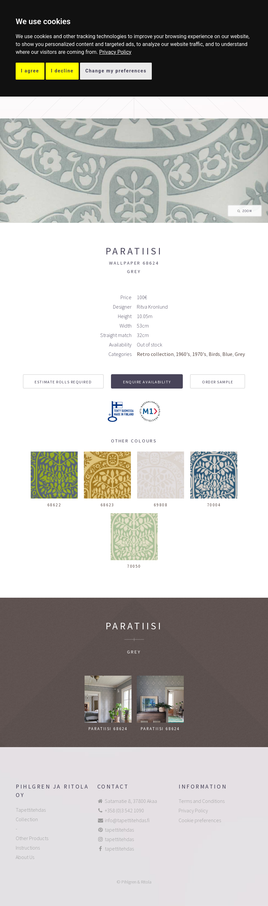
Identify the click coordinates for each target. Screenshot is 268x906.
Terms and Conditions (202, 801)
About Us (25, 857)
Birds (214, 354)
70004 (214, 504)
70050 (134, 566)
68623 (108, 504)
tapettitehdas (119, 829)
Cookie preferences (200, 820)
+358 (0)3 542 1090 (124, 810)
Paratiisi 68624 (107, 728)
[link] (115, 52)
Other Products (32, 838)
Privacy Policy (115, 52)
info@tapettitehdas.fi (127, 820)
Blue (227, 354)
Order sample (217, 381)
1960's (183, 354)
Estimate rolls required (63, 381)
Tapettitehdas (31, 809)
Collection (27, 819)
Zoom (247, 211)
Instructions (28, 847)
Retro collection (155, 354)
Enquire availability (147, 381)
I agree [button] (30, 70)
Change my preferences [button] (116, 70)
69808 (161, 504)
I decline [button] (62, 70)
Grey (240, 354)
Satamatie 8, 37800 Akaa (131, 801)
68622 (54, 504)
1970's (199, 354)
